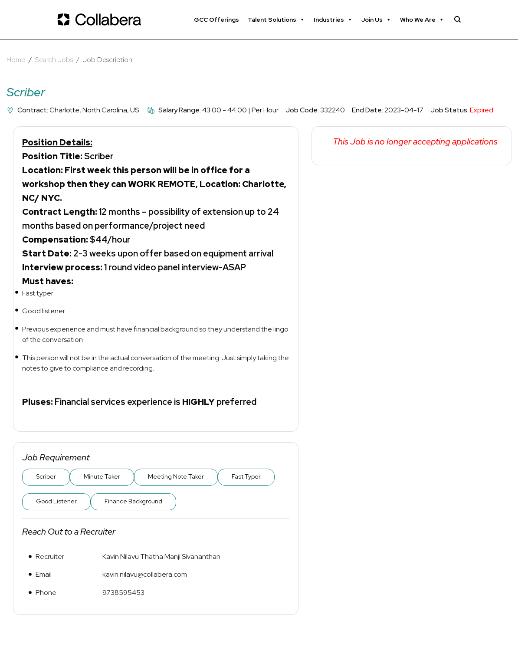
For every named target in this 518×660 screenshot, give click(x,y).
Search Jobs (54, 59)
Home (16, 59)
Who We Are (422, 19)
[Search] (457, 19)
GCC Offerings (216, 19)
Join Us (376, 19)
